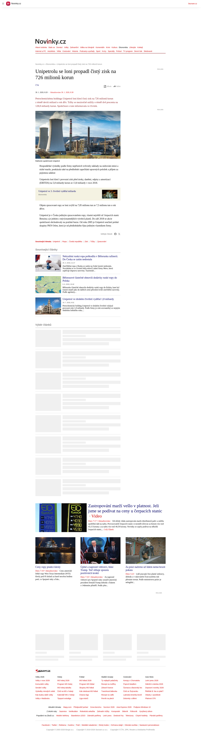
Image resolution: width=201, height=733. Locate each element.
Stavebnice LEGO (78, 716)
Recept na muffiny (108, 684)
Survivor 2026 (108, 707)
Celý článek (109, 529)
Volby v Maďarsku (42, 698)
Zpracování (101, 241)
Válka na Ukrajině (87, 47)
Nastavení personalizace (149, 725)
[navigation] (3, 4)
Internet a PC (40, 51)
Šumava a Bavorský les (132, 688)
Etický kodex (104, 725)
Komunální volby (42, 684)
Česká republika (75, 241)
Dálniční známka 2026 (154, 684)
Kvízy (104, 51)
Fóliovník (133, 711)
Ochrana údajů (117, 725)
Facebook (46, 725)
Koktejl (140, 47)
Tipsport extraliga (64, 698)
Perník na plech (107, 698)
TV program (128, 51)
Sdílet (116, 86)
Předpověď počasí (81, 707)
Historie (75, 51)
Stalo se (51, 47)
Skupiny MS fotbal (86, 688)
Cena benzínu (95, 707)
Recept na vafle (107, 695)
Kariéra (71, 725)
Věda (59, 51)
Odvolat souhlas (131, 725)
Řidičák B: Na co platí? (154, 691)
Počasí (119, 51)
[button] (77, 135)
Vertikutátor (73, 711)
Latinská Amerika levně (132, 695)
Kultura (114, 47)
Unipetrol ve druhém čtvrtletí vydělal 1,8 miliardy (88, 299)
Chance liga (84, 695)
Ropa (64, 241)
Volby (66, 47)
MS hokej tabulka (64, 688)
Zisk (86, 241)
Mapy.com (67, 707)
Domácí (59, 47)
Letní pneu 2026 (151, 680)
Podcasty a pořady (87, 51)
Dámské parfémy (94, 716)
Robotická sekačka (87, 711)
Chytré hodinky (142, 716)
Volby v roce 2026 (42, 680)
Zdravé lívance (107, 688)
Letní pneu (107, 716)
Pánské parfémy (156, 716)
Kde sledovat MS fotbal (88, 691)
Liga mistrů (83, 698)
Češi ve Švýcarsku (130, 691)
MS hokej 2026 (63, 680)
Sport (98, 51)
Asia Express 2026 (124, 707)
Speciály (111, 51)
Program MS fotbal (86, 684)
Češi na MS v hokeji (65, 691)
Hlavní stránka (41, 47)
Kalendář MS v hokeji (65, 695)
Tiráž (78, 725)
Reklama (62, 725)
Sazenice (63, 711)
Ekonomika (123, 47)
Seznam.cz (192, 4)
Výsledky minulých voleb (45, 691)
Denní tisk (138, 51)
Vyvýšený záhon (145, 711)
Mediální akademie (89, 725)
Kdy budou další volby (44, 695)
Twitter (54, 725)
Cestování (66, 51)
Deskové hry (119, 716)
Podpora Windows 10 (142, 707)
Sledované (148, 51)
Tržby (92, 241)
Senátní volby (40, 688)
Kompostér (115, 711)
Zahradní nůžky (103, 711)
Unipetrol (56, 241)
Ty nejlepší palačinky (109, 680)
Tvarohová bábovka (109, 691)
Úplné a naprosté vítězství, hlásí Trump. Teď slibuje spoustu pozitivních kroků (97, 570)
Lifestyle (132, 47)
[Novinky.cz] (50, 42)
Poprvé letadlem (129, 684)
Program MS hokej (64, 684)
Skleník (125, 711)
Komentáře (100, 47)
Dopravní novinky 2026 (154, 688)
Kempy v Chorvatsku (131, 680)
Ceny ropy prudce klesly (48, 567)
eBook (107, 86)
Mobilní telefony (62, 716)
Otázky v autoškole (152, 695)
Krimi (108, 47)
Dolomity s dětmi (130, 698)
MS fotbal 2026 (85, 680)
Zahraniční (74, 47)
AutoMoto (51, 51)
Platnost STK (150, 698)
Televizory (130, 716)
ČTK (37, 85)
